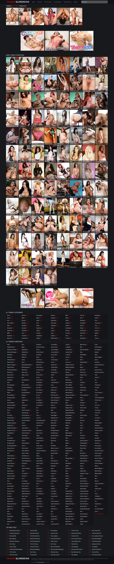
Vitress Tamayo (100, 458)
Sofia (97, 344)
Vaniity (97, 433)
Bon (23, 377)
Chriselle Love (26, 455)
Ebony (39, 318)
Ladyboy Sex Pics (96, 544)
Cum (24, 333)
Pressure (83, 435)
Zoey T (97, 511)
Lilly (52, 511)
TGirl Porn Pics (75, 530)
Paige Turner (84, 375)
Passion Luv (83, 390)
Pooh (82, 428)
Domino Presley (41, 347)
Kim (52, 443)
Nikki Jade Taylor (70, 519)
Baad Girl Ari (11, 498)
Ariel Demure (11, 450)
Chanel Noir (25, 435)
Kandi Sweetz (55, 395)
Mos (67, 460)
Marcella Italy (70, 382)
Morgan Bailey (70, 458)
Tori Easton (98, 410)
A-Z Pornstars (47, 2)
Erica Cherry (40, 380)
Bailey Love (10, 508)
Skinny (83, 328)
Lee (52, 483)
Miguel (68, 428)
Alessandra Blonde (12, 369)
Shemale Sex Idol (55, 554)
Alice (9, 382)
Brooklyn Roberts (27, 387)
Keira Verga (55, 420)
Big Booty (11, 335)
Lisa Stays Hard (55, 524)
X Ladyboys (95, 546)
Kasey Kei (54, 407)
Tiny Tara (98, 405)
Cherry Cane (25, 448)
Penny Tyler (84, 407)
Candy (24, 407)
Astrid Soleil (10, 466)
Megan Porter (70, 405)
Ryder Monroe (84, 458)
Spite (96, 354)
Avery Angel (11, 486)
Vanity (97, 435)
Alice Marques (11, 385)
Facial (38, 320)
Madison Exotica (70, 364)
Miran (68, 453)
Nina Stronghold (85, 349)
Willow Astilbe (98, 473)
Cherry (24, 445)
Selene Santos (84, 496)
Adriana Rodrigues (12, 352)
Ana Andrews (11, 417)
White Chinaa (99, 471)
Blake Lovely (25, 375)
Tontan (97, 407)
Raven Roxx (83, 448)
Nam (67, 471)
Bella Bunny (25, 352)
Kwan (53, 468)
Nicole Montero (70, 516)
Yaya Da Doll (98, 488)
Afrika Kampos (11, 359)
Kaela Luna (54, 390)
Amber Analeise (11, 405)
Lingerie (54, 335)
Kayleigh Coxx (55, 417)
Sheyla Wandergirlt (85, 508)
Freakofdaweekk (41, 420)
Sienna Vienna (84, 514)
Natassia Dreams (71, 503)
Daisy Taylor (25, 496)
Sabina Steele (84, 460)
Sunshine (97, 362)
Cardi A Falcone (26, 410)
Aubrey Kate (11, 471)
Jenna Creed (55, 347)
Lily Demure (54, 516)
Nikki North (69, 521)
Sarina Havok (84, 481)
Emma (38, 372)
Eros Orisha (40, 390)
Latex (53, 328)
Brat (23, 382)
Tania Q (98, 377)
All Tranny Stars (13, 554)
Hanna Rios (39, 458)
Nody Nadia (83, 354)
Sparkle (97, 352)
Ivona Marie (40, 491)
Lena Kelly (54, 491)
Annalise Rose (11, 443)
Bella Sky (25, 354)
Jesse (53, 362)
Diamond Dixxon (26, 519)
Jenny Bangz (55, 359)
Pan (81, 380)
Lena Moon (54, 493)
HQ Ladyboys (54, 530)
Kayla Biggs (54, 415)
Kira (52, 455)
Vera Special (98, 448)
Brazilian (25, 325)
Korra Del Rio (55, 460)
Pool (68, 335)
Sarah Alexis (84, 478)
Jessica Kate (54, 367)
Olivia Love (83, 372)
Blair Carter (25, 372)
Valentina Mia (99, 423)
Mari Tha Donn (70, 390)
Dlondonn (39, 344)
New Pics (40, 2)
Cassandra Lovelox (27, 430)
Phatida (82, 410)
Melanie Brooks (70, 410)
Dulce (38, 357)
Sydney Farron (99, 369)
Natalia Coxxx (70, 493)
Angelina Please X (12, 428)
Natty (68, 506)
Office (68, 320)
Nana (67, 473)
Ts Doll (97, 415)
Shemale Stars (54, 552)
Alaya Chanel (11, 367)
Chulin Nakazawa (27, 460)
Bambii (9, 519)
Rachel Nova (84, 445)
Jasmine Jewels (41, 521)
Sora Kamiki (98, 349)
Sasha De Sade (84, 486)
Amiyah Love (11, 407)
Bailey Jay (10, 506)
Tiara (97, 390)
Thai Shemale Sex (96, 541)
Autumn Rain (11, 478)
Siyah (82, 519)
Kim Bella (53, 445)
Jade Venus (40, 506)
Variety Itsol (98, 440)
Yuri (96, 501)
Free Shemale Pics (96, 554)
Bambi (9, 514)
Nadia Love (69, 468)
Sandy (82, 468)
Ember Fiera (40, 367)
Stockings (98, 315)
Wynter (97, 481)
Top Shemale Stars (35, 541)
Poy (82, 433)
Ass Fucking (11, 323)
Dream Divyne (40, 352)
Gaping (39, 338)
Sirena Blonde (84, 516)
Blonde (24, 320)
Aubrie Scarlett (11, 476)
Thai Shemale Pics (34, 536)
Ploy (82, 423)
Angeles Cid (11, 425)
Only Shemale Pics (96, 549)
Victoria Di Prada (99, 450)
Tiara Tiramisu (99, 392)
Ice (37, 486)
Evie (37, 407)
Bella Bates (25, 349)
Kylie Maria (54, 471)
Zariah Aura (98, 503)
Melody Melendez (70, 412)
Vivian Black (98, 460)
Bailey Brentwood (12, 503)
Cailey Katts (25, 400)
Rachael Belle (84, 443)
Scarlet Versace (84, 493)
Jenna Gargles (55, 349)
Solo (82, 335)
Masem (68, 400)
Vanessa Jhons (99, 430)
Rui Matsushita (84, 455)
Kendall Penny (55, 433)
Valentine (98, 425)
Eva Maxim (39, 400)
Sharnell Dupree (84, 503)
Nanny (68, 478)
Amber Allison (11, 402)
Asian (10, 318)
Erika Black (39, 382)
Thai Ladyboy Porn (76, 541)
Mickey (68, 425)
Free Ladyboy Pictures (97, 536)
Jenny (53, 357)
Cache (24, 397)
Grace (38, 443)
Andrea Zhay (11, 420)
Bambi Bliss (10, 516)
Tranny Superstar (40, 562)
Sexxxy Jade (84, 501)
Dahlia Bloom (26, 488)
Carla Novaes (26, 412)
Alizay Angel (11, 390)
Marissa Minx (70, 397)
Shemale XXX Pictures (77, 549)
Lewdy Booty (55, 496)
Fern (37, 412)
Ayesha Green (11, 491)
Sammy (83, 463)
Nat (67, 488)
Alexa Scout (11, 375)
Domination (40, 315)
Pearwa (83, 405)
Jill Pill (53, 375)
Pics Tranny (33, 552)
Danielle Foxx (26, 501)
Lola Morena (69, 349)
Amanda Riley (11, 395)
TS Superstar (33, 554)
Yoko (97, 493)
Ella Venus (39, 364)
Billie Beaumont (26, 367)
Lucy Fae (68, 354)
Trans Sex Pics (75, 536)
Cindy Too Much (26, 468)
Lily (52, 514)
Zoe (96, 506)
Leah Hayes (54, 481)
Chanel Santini (26, 438)
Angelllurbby (11, 433)
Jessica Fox (54, 364)
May (67, 402)
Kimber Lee (55, 450)
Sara (82, 476)
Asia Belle (10, 460)
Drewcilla (39, 354)
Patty (82, 397)
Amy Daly (10, 415)
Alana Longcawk (12, 364)
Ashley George (12, 458)
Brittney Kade (26, 385)
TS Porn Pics (13, 552)
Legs (53, 333)
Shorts (82, 325)
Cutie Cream (25, 486)
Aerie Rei (10, 357)
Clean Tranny (54, 541)
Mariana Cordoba (71, 395)
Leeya (53, 486)
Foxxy (38, 415)
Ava (9, 481)
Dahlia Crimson (26, 491)
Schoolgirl (83, 323)
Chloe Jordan (26, 453)
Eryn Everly (39, 392)
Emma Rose (40, 375)
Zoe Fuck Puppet (100, 508)
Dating (75, 2)
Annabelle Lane (11, 440)
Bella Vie (24, 357)
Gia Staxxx (39, 425)
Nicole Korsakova (70, 514)
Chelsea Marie (26, 443)
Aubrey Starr (11, 473)
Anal (9, 315)
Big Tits (25, 315)
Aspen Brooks (11, 463)
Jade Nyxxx (39, 501)
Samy (82, 466)
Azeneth (10, 493)
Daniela (24, 498)
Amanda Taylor (11, 397)
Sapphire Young (85, 473)
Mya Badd (69, 463)
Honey (38, 478)
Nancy (68, 476)
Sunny (97, 359)
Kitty (53, 458)
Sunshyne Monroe (100, 364)
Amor (9, 410)
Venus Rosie (98, 445)
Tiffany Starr (99, 400)
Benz (24, 362)
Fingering (39, 328)
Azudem (9, 496)
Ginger (38, 435)
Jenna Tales (55, 354)
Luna (68, 359)
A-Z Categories (57, 2)
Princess (83, 438)
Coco (24, 478)
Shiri (82, 511)
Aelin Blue (10, 354)
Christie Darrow (26, 458)
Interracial (54, 323)
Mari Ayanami (70, 387)
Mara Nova (69, 380)
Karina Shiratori (55, 400)
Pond (82, 425)
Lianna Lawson (55, 501)
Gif (37, 428)
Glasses (53, 315)
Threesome (99, 323)
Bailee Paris (11, 501)
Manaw (68, 372)
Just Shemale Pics (96, 533)
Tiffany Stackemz (100, 397)
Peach (82, 400)
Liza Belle (68, 347)
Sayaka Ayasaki (84, 491)
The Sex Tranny (34, 544)
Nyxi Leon (83, 369)
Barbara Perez (11, 521)
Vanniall (97, 438)
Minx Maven (69, 448)
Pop (82, 430)
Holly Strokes (40, 476)
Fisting (38, 330)
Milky (67, 430)
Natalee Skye (70, 491)
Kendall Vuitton (55, 435)
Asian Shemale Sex (35, 538)
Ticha (97, 395)
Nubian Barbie (84, 362)
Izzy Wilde (39, 498)
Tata (96, 382)
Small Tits (84, 333)
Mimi (68, 438)
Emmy (38, 377)
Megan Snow (70, 407)
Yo (96, 491)
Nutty (82, 367)
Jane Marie (39, 514)
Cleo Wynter (25, 473)
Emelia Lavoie (40, 369)
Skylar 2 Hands (84, 521)
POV (82, 318)
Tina (96, 402)
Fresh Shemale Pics (56, 538)
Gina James (39, 433)
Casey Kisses (26, 428)
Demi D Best (25, 516)
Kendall (53, 428)
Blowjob (25, 323)
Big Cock (10, 338)
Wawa (97, 466)
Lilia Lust (53, 506)
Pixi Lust (82, 420)
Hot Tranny (53, 544)
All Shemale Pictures (15, 530)
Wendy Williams (99, 468)
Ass (9, 320)
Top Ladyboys (74, 546)
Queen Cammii (84, 440)
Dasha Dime (25, 514)
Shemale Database (35, 549)
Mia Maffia (69, 420)
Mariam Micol (70, 392)
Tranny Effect (95, 552)
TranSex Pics (74, 544)
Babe (9, 325)
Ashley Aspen (11, 455)
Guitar (38, 453)
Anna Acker (10, 438)
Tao (96, 380)
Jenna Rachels (55, 352)
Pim (81, 412)
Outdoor (69, 323)
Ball (9, 511)
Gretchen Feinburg (41, 450)
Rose (82, 450)
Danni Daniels (26, 503)
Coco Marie (25, 481)
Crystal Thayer (26, 483)
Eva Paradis (40, 402)
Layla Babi (54, 478)
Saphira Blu (83, 471)
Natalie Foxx (69, 496)
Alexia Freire (10, 377)
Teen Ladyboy (54, 536)
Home (33, 2)
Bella (24, 347)
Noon (82, 359)
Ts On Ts (98, 328)
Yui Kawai (98, 496)
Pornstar (69, 338)
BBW (9, 333)
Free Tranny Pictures (76, 538)
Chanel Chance (26, 433)
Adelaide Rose (11, 347)
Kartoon (53, 405)
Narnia (68, 486)
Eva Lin (38, 397)
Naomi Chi (69, 483)
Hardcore (54, 318)
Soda (82, 524)
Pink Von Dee (84, 415)
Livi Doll (68, 344)
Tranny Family (33, 530)
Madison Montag (70, 367)
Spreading (83, 338)
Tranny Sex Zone (34, 546)
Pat (81, 392)
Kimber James (55, 448)
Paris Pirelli (83, 387)
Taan (96, 375)
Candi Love (25, 405)
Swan (97, 367)
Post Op (83, 315)
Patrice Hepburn (85, 395)
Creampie (25, 330)
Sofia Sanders (99, 347)
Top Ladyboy (74, 554)
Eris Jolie (39, 387)
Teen (97, 320)
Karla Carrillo (55, 402)
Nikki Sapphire (69, 524)
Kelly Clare (54, 423)
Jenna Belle (54, 344)
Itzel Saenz (39, 488)
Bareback (10, 328)
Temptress (98, 385)
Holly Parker (40, 473)
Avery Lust (10, 488)
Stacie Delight (98, 357)
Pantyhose (69, 328)
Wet (96, 335)
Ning (81, 352)
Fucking (39, 333)
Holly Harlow (40, 471)
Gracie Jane (40, 445)
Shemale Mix (13, 536)
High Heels (54, 320)
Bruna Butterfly (26, 392)
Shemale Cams (67, 2)
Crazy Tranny (13, 546)
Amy (9, 412)
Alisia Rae (10, 387)
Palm (82, 377)
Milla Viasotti (69, 433)
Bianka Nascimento (27, 364)
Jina (52, 377)
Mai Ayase (69, 369)
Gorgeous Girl (40, 440)
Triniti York (98, 412)
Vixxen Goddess (99, 463)
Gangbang (39, 335)
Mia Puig (68, 423)
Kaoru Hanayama (56, 397)
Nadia (68, 466)
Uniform (98, 330)
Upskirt (97, 333)
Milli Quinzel (69, 435)
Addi (9, 344)
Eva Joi (38, 395)
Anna (9, 435)
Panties (68, 325)
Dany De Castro (26, 506)
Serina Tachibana (85, 498)
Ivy (37, 496)
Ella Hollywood (40, 362)
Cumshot (25, 335)
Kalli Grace (54, 392)
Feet (38, 323)
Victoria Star (98, 455)
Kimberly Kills (55, 453)
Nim (82, 347)
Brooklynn (25, 390)
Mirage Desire (69, 450)
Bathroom (10, 330)
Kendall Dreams (55, 430)
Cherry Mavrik (26, 450)
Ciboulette (25, 463)
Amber (9, 400)
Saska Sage (83, 488)
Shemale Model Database (16, 549)
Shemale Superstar (14, 533)
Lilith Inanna (54, 508)
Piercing (69, 333)
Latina (53, 330)
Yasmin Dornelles (100, 483)
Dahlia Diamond (26, 493)
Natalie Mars (69, 498)
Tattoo (97, 318)
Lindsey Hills (54, 519)
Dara (23, 511)
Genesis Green (40, 423)
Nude (68, 318)
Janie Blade (40, 516)
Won (96, 478)
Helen (38, 466)
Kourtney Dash (55, 463)
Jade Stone (40, 503)
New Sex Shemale (55, 546)
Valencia (97, 420)
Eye (38, 410)
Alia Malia (10, 380)
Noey (82, 357)
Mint (67, 445)
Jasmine (39, 519)
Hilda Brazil (39, 468)
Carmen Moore (26, 415)
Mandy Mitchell (70, 375)
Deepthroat (25, 338)
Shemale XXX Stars (76, 533)
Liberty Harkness (56, 503)
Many (68, 377)
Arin (9, 453)
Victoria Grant (99, 453)
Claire (24, 471)
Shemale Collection (14, 541)
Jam (38, 508)
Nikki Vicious (84, 344)
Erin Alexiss (40, 385)
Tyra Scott (98, 417)
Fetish (38, 325)
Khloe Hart (54, 438)
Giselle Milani (40, 438)
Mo (67, 455)
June (52, 385)
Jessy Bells (54, 369)
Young (97, 338)
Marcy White (69, 385)
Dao (23, 508)
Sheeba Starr (84, 506)
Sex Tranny (12, 544)
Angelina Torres (12, 430)
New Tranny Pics (96, 530)
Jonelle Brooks (55, 382)
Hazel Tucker (40, 463)
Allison (9, 392)
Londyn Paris (69, 352)
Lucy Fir (68, 357)
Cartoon (24, 425)
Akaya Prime (11, 362)
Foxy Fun (39, 417)
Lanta (53, 476)
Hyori (38, 483)
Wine (97, 476)
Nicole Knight (69, 511)
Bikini (24, 318)
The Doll (97, 387)
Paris (82, 385)
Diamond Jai (25, 521)
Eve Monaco (40, 405)
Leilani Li (54, 488)
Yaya (96, 486)
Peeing (68, 330)
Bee (9, 524)
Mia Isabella (70, 417)
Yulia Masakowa (99, 498)
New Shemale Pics (76, 552)
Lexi (52, 498)
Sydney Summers (99, 372)
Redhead (83, 320)
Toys (97, 325)
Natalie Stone (69, 501)
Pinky (82, 417)
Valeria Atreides (99, 428)
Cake (23, 402)
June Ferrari (54, 387)
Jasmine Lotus (40, 524)
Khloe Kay (54, 440)
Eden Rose (39, 359)
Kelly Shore (54, 425)
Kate (52, 410)
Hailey (38, 455)
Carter (24, 423)
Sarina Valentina (85, 483)
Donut (38, 349)
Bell (23, 344)
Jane (38, 511)
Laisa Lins (54, 473)
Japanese (54, 325)
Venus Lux (98, 443)
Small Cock (84, 330)
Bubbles (24, 395)
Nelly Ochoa (69, 508)
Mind (68, 440)
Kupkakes (54, 466)
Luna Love (69, 362)
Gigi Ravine (39, 430)
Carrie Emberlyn (26, 420)
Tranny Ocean (54, 533)
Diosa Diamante (26, 524)
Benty (24, 359)
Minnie (68, 443)
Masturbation (55, 338)
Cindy (24, 466)
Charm (24, 440)
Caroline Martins (26, 417)
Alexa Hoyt (10, 372)
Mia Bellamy (69, 415)
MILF (67, 315)
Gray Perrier (40, 448)
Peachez (83, 402)
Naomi (68, 481)
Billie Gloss (25, 369)
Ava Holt (10, 483)
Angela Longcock (12, 423)
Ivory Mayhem (40, 493)
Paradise (83, 382)
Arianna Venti (11, 448)
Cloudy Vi (25, 476)
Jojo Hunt (54, 380)
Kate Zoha (54, 412)
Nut (81, 364)
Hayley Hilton (40, 460)
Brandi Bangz (26, 380)
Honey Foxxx (40, 481)
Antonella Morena (12, 445)
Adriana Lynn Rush (12, 349)
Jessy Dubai (54, 372)
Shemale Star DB (34, 533)
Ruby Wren (83, 453)
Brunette (25, 328)
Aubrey (9, 468)
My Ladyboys (13, 538)
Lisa (52, 521)
